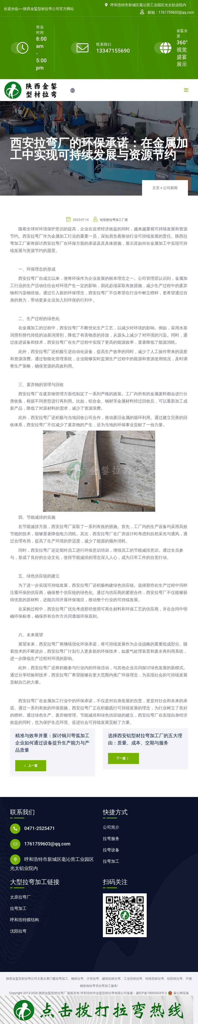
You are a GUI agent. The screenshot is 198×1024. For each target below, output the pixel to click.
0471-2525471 (39, 829)
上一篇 (30, 766)
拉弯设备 (111, 850)
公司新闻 (170, 188)
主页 (156, 188)
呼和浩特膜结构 (24, 920)
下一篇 (122, 759)
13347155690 (113, 51)
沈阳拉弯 (18, 931)
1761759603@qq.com (47, 844)
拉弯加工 (111, 861)
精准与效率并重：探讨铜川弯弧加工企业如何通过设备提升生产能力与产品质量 (52, 743)
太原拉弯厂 (20, 897)
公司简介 (111, 827)
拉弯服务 (111, 839)
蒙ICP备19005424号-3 (151, 993)
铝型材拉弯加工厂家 (114, 220)
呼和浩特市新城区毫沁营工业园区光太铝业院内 (145, 5)
